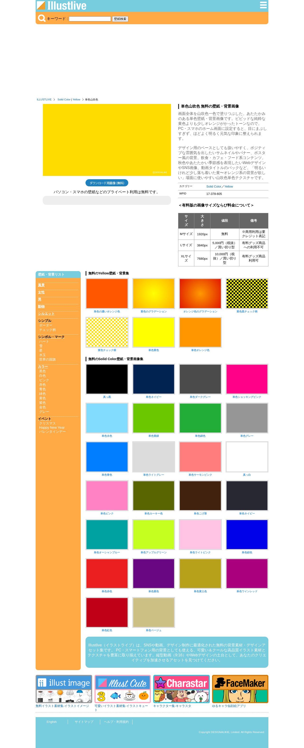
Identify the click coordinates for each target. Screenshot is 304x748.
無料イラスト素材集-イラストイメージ (62, 706)
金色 (42, 407)
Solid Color (64, 99)
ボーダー (45, 325)
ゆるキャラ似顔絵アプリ (229, 706)
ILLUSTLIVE (44, 99)
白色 (42, 375)
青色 (42, 389)
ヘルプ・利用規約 (116, 722)
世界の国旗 (47, 359)
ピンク (44, 380)
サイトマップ (84, 722)
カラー (43, 366)
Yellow (76, 99)
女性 (41, 292)
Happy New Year (52, 427)
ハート (44, 341)
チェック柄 (47, 330)
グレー (44, 412)
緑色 (42, 393)
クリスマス (47, 423)
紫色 (42, 403)
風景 (41, 285)
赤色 (42, 384)
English (52, 722)
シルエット (46, 313)
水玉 (42, 355)
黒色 (42, 371)
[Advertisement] (152, 62)
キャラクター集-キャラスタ (172, 706)
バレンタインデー (52, 431)
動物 (41, 306)
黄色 (42, 398)
